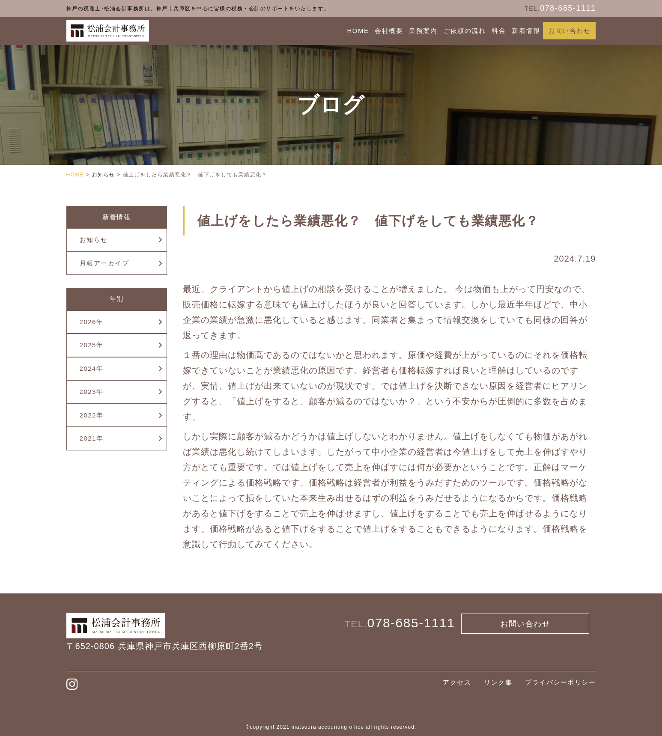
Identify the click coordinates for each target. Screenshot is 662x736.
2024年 (92, 368)
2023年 (92, 391)
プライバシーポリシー (560, 682)
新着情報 (526, 30)
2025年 (92, 345)
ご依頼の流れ (464, 30)
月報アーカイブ (104, 263)
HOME (358, 30)
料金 (499, 30)
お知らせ (94, 239)
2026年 (92, 321)
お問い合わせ (569, 30)
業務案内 (423, 30)
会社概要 (389, 30)
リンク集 (498, 682)
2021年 (92, 438)
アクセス (457, 682)
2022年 (92, 415)
